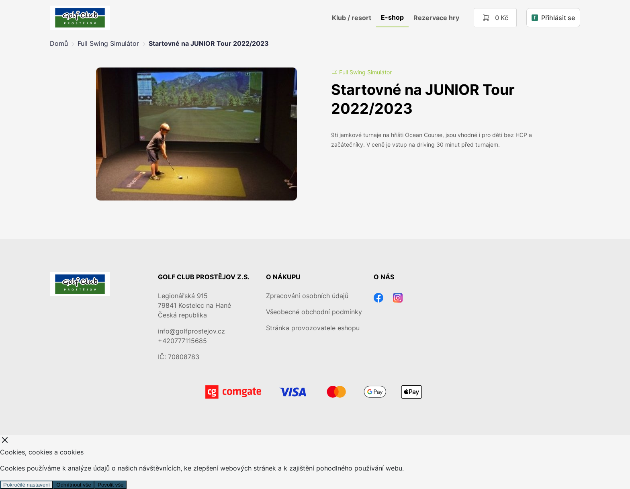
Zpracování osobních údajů (307, 296)
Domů (59, 43)
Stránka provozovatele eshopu (313, 328)
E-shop (392, 17)
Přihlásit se (553, 18)
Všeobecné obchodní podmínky (314, 312)
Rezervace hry (436, 18)
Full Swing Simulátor (108, 43)
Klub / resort (351, 18)
